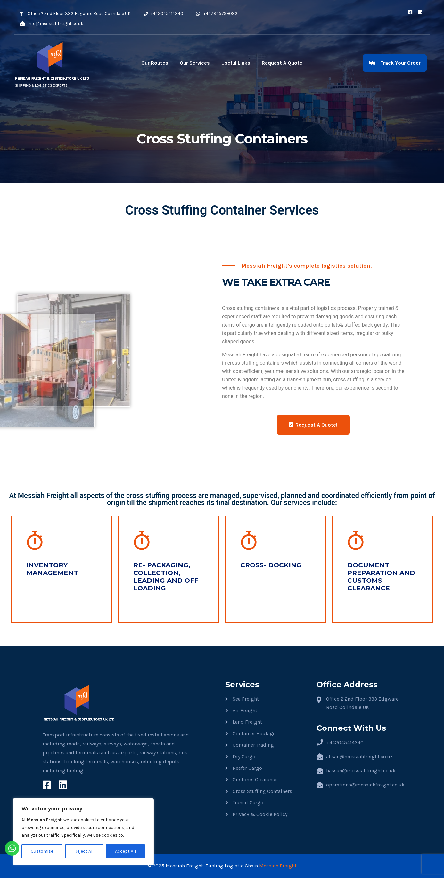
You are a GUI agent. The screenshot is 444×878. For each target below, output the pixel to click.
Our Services (195, 63)
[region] (83, 831)
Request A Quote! (313, 425)
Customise (42, 851)
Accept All (125, 851)
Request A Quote (282, 63)
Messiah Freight (278, 866)
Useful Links (235, 63)
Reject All (84, 851)
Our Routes (154, 63)
